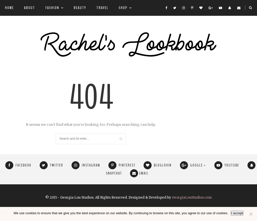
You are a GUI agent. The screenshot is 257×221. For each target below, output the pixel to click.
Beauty (80, 7)
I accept (237, 213)
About (29, 7)
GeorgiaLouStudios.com (192, 197)
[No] (250, 213)
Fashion (52, 7)
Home (9, 7)
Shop (123, 7)
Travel (102, 7)
